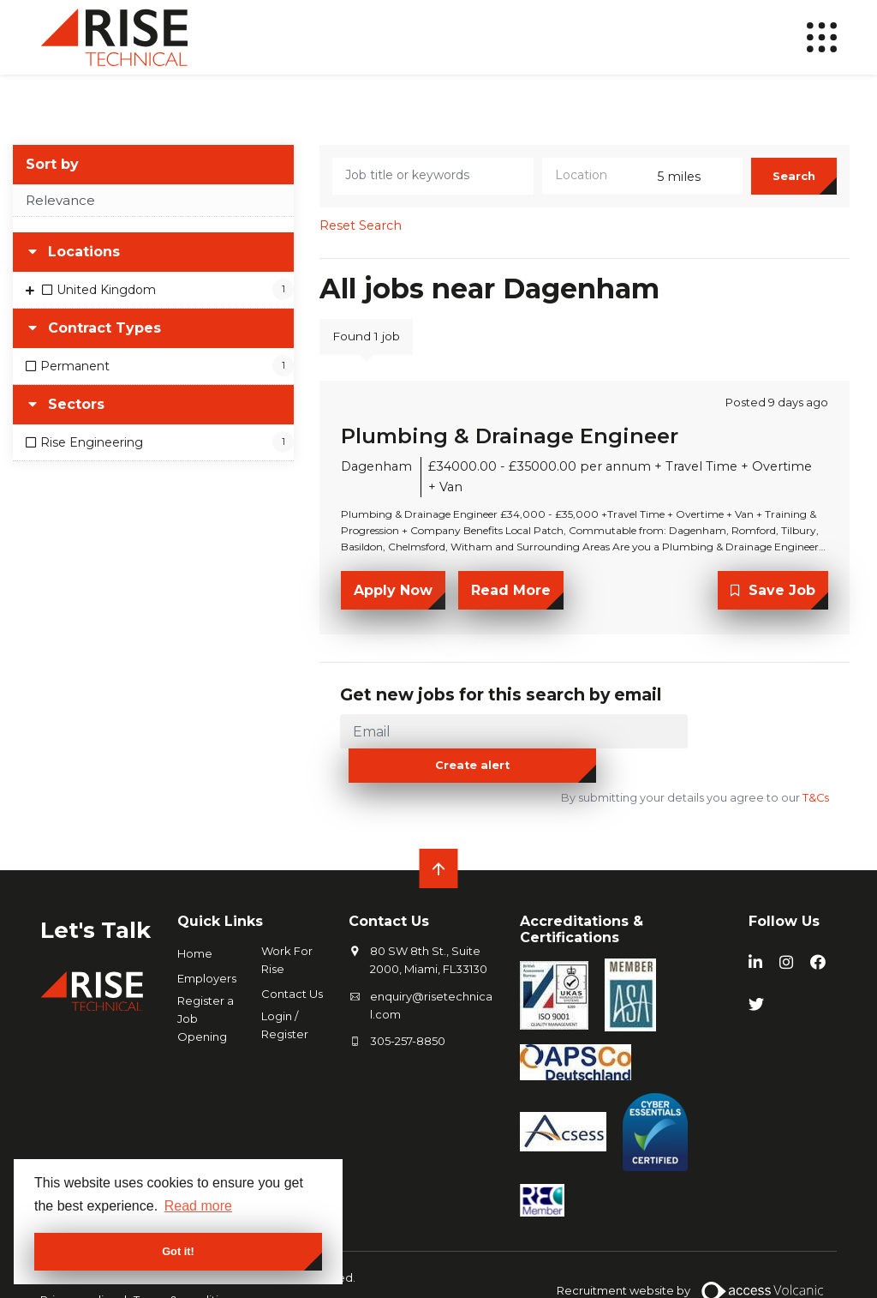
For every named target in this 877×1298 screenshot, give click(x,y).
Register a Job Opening (205, 987)
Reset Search (360, 235)
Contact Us (292, 962)
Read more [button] (198, 1206)
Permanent (75, 375)
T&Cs (814, 766)
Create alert (760, 737)
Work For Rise (287, 928)
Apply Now (393, 599)
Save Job (782, 599)
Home (194, 921)
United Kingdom (106, 299)
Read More (511, 599)
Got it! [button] (178, 1251)
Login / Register (284, 993)
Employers (206, 946)
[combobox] (642, 185)
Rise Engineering (91, 451)
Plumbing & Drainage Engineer (509, 445)
